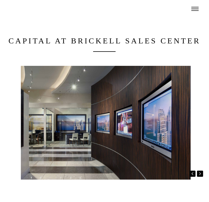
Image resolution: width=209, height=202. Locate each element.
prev (192, 174)
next (200, 174)
